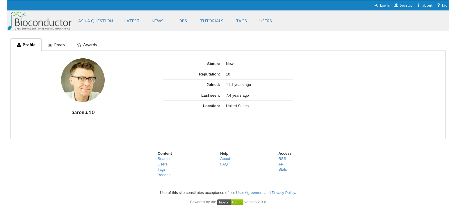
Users (163, 164)
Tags (161, 169)
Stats (282, 169)
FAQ (224, 164)
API (281, 164)
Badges (164, 175)
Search (164, 158)
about (424, 5)
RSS (282, 158)
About (225, 158)
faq (442, 5)
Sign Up (403, 5)
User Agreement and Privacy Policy (265, 192)
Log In (382, 5)
